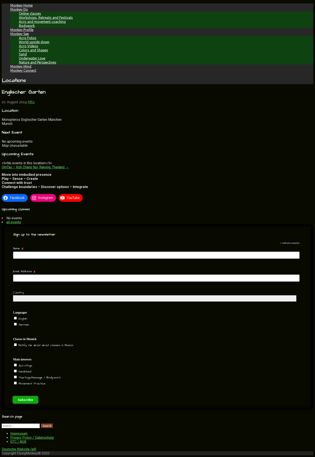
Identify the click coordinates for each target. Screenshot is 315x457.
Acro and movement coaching (42, 22)
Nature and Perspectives (37, 62)
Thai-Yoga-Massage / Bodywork (39, 377)
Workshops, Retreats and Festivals (46, 17)
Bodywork (27, 26)
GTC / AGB (18, 442)
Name (18, 248)
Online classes (30, 13)
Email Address (24, 271)
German (23, 325)
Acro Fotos (27, 38)
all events (13, 222)
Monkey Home (21, 5)
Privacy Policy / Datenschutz (32, 438)
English (22, 319)
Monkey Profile (21, 30)
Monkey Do (19, 9)
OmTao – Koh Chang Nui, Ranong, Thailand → (35, 167)
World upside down (34, 42)
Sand (23, 54)
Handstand (24, 371)
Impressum (18, 434)
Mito (31, 102)
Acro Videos (28, 46)
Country (18, 292)
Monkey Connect (23, 70)
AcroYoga (24, 365)
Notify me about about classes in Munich (45, 345)
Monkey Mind (20, 66)
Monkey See (19, 34)
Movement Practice (31, 383)
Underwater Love (32, 58)
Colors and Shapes (33, 50)
